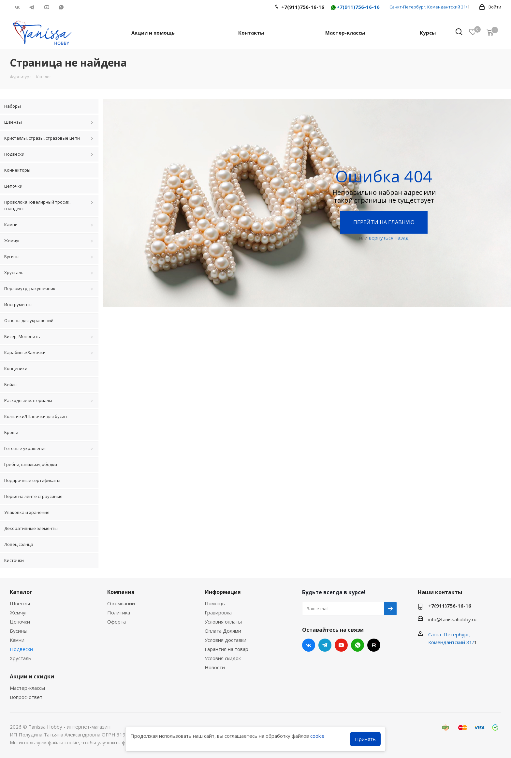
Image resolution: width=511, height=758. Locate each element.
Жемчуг (18, 612)
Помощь (215, 603)
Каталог (21, 592)
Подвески (21, 649)
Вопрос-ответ (26, 697)
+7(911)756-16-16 (355, 7)
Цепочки (20, 621)
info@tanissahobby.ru (452, 619)
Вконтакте (17, 7)
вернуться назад (389, 237)
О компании (121, 603)
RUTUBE (75, 7)
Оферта (116, 621)
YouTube (46, 7)
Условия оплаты (223, 621)
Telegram (31, 7)
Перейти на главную (384, 222)
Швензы (20, 603)
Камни (17, 640)
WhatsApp (61, 7)
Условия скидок (223, 658)
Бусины (18, 630)
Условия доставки (225, 640)
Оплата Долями (223, 630)
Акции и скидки (32, 676)
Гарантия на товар (226, 649)
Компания (121, 592)
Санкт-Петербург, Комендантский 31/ (428, 7)
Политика (118, 612)
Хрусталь (20, 658)
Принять (365, 739)
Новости (215, 667)
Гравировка (218, 612)
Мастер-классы (27, 688)
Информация (223, 592)
